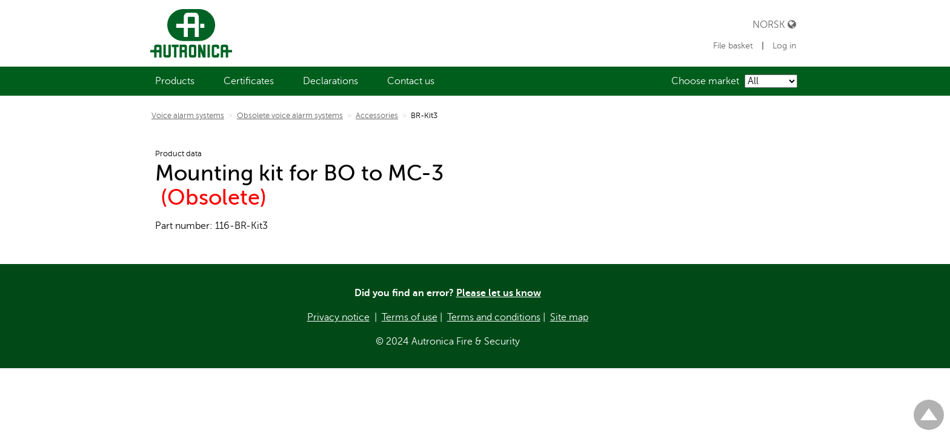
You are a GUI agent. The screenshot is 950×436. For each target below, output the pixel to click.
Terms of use (409, 317)
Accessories (377, 115)
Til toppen (929, 410)
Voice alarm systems (187, 115)
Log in (784, 45)
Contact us (410, 81)
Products (174, 81)
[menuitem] (174, 81)
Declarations (330, 81)
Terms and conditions (493, 317)
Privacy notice (338, 317)
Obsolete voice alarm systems (290, 115)
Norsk (774, 24)
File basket (734, 45)
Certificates (249, 81)
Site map (569, 317)
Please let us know (498, 293)
